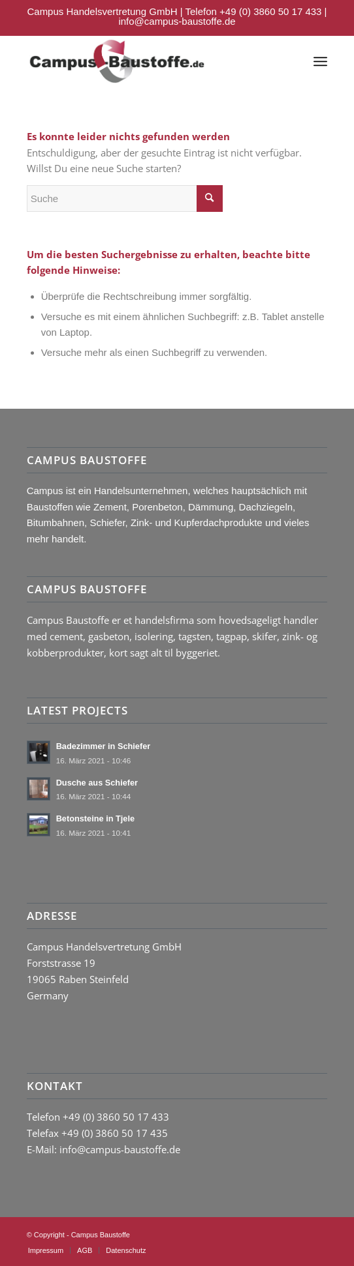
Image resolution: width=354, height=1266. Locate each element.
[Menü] (320, 61)
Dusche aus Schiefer (97, 783)
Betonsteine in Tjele (95, 818)
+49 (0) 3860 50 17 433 (270, 11)
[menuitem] (46, 1250)
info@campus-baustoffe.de (176, 21)
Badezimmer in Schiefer (103, 746)
